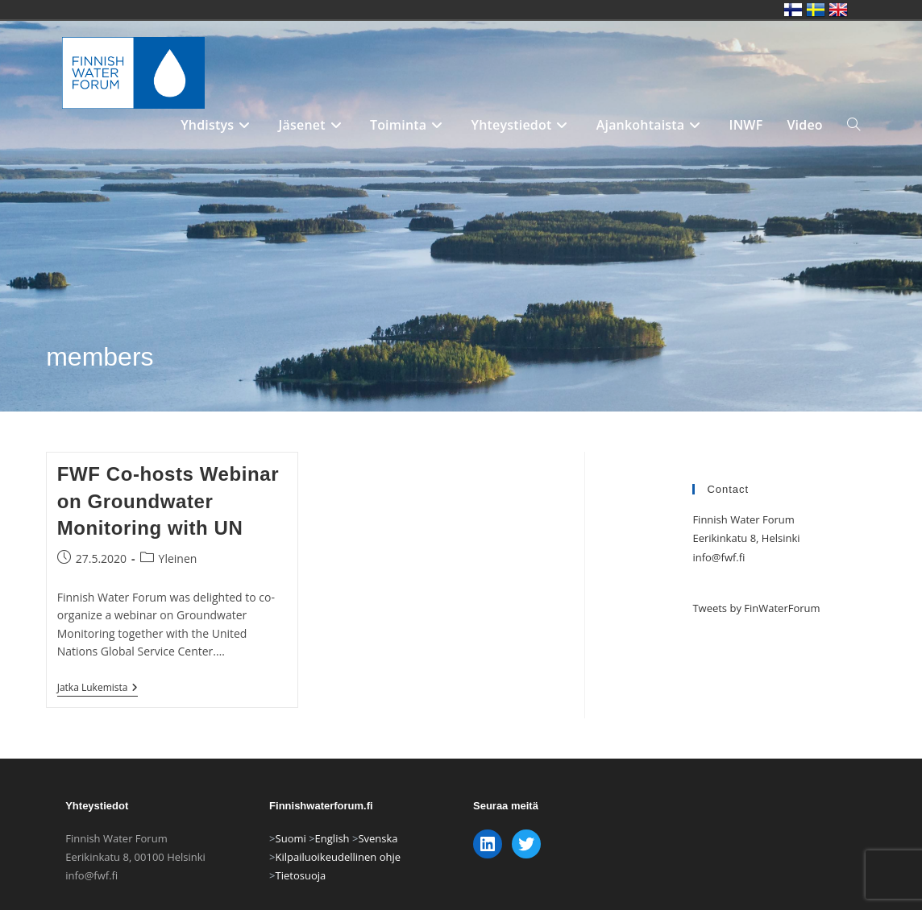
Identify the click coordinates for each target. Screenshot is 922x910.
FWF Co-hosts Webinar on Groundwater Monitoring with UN (168, 501)
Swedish (815, 9)
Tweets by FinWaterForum (756, 608)
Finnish (793, 9)
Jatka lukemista (98, 689)
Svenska (377, 859)
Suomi (291, 859)
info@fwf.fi (718, 557)
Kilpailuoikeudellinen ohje (338, 878)
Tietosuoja (301, 897)
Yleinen (178, 558)
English (332, 859)
